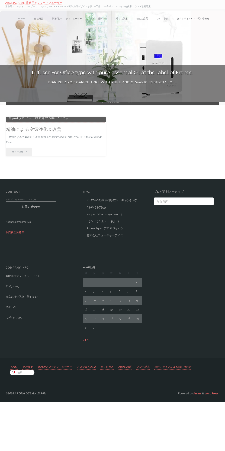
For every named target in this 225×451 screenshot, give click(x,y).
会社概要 (29, 415)
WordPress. (212, 442)
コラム (66, 165)
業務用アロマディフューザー (58, 415)
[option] (112, 56)
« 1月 (85, 388)
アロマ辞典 (153, 415)
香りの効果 (114, 415)
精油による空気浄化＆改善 (36, 176)
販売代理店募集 (15, 281)
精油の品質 (133, 415)
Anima (197, 442)
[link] (61, 28)
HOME (14, 415)
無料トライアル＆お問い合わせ (184, 415)
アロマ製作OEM (92, 415)
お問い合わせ (30, 255)
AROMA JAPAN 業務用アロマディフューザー (34, 2)
